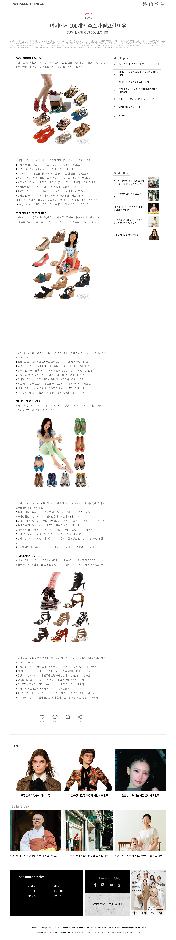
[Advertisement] (54, 329)
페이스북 (95, 885)
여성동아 (34, 928)
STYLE (88, 14)
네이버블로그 (119, 885)
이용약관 (117, 927)
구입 (160, 913)
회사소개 (87, 927)
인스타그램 (102, 885)
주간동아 (72, 928)
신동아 (65, 928)
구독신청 (42, 927)
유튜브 (111, 885)
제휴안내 (110, 927)
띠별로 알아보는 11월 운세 (107, 904)
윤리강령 (56, 927)
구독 (152, 913)
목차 (144, 913)
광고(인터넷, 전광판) (98, 927)
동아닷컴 (80, 928)
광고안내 (49, 927)
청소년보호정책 (140, 927)
